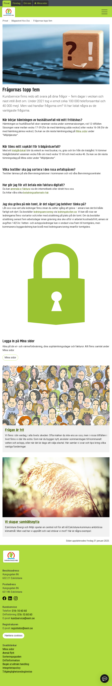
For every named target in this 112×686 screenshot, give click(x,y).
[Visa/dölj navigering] (104, 12)
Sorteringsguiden (12, 656)
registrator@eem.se (22, 628)
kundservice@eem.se (23, 618)
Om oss (27, 3)
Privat (7, 3)
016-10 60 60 (19, 610)
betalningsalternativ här (35, 192)
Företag (16, 3)
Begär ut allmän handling (16, 664)
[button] (104, 678)
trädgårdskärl (19, 150)
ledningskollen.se (67, 211)
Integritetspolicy (12, 667)
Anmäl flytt (8, 652)
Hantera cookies (13, 635)
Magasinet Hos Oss (20, 21)
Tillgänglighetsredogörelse (17, 671)
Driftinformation (11, 660)
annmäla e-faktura (20, 188)
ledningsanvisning (43, 211)
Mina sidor (42, 3)
